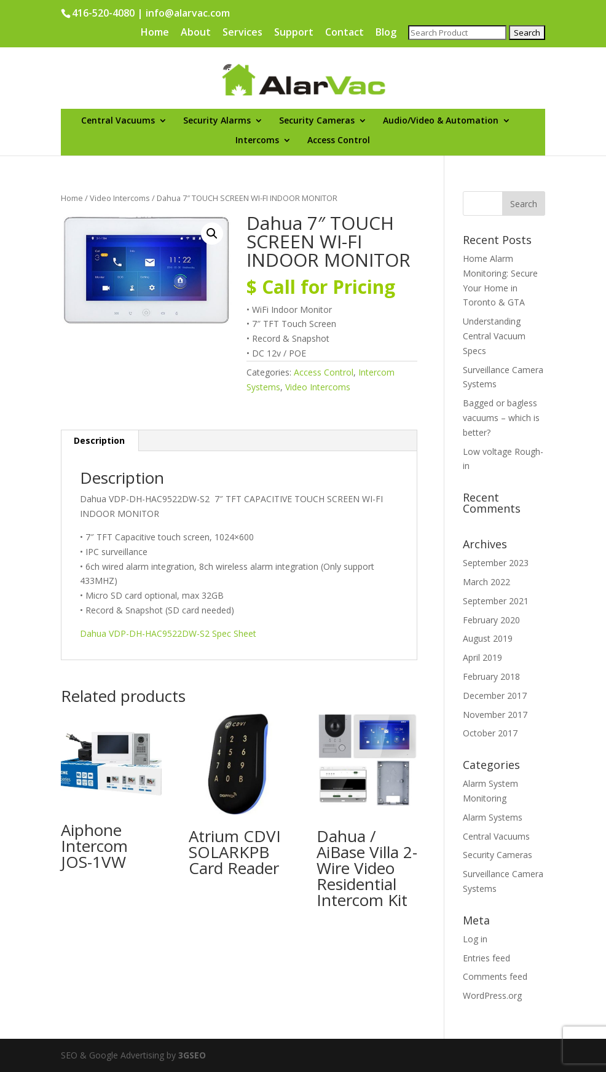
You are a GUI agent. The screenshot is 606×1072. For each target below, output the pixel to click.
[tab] (99, 440)
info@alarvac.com (188, 13)
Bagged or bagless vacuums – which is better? (501, 417)
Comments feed (495, 976)
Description (99, 440)
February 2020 (491, 620)
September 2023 (496, 563)
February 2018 (491, 676)
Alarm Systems (492, 817)
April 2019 (482, 657)
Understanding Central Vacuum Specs (494, 336)
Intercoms (257, 141)
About (196, 33)
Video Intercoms (120, 197)
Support (293, 33)
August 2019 (488, 638)
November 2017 (495, 714)
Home (155, 33)
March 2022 (486, 582)
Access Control (338, 141)
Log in (475, 939)
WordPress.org (492, 995)
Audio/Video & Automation (440, 121)
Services (242, 33)
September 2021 (496, 601)
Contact (344, 33)
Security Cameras (317, 121)
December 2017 (495, 695)
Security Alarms (217, 121)
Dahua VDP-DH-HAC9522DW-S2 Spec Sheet (168, 633)
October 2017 (490, 733)
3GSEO (191, 1055)
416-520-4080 (103, 13)
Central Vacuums (118, 121)
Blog (386, 33)
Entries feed (486, 958)
